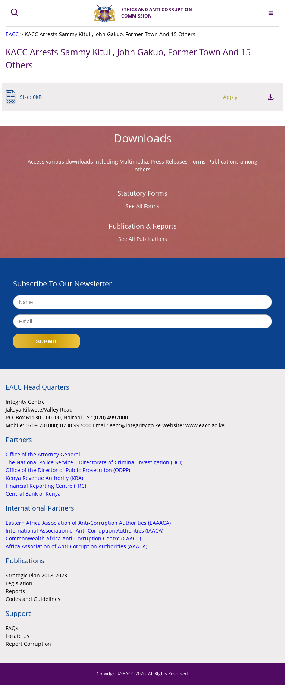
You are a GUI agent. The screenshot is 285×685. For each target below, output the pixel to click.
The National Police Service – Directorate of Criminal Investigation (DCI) (94, 462)
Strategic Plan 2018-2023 (36, 575)
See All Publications (142, 238)
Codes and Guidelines (33, 598)
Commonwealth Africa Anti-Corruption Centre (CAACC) (73, 538)
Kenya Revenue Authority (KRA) (44, 477)
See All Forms (142, 206)
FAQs (12, 628)
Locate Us (17, 635)
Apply (230, 96)
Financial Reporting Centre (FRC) (46, 485)
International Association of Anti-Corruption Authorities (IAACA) (84, 530)
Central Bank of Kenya (33, 493)
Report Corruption (28, 643)
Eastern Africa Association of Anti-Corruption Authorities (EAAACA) (88, 522)
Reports (15, 591)
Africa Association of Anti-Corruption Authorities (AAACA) (76, 546)
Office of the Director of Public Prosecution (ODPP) (68, 470)
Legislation (19, 583)
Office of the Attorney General (43, 454)
